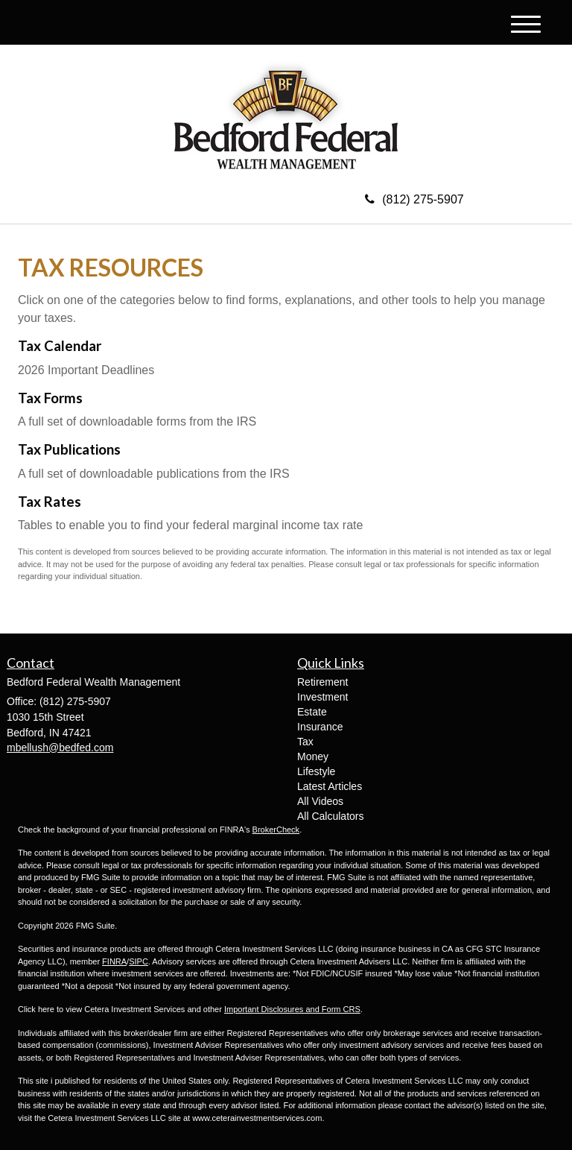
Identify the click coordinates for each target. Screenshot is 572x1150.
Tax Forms (50, 398)
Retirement (322, 682)
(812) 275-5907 (414, 199)
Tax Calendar (59, 346)
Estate (312, 712)
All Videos (320, 801)
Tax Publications (69, 449)
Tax (305, 742)
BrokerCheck (276, 829)
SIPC (138, 961)
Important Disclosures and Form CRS (292, 1009)
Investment (322, 697)
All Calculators (330, 816)
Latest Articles (329, 786)
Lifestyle (316, 771)
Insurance (320, 727)
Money (312, 756)
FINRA (114, 961)
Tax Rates (49, 501)
